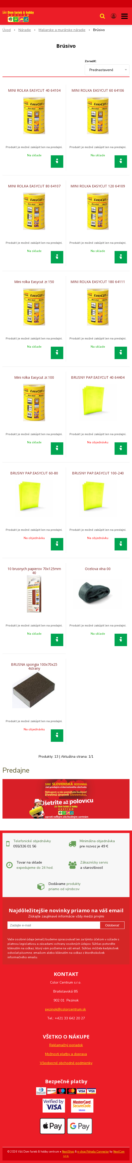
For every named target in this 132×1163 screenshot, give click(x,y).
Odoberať (112, 925)
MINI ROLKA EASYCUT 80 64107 (34, 186)
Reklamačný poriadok (66, 1045)
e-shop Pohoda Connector (93, 1152)
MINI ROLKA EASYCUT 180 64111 (97, 282)
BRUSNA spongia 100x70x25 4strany (34, 666)
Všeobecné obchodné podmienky (66, 1063)
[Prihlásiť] (113, 16)
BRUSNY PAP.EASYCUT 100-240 (98, 473)
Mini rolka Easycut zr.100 (34, 377)
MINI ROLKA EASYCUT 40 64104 (34, 90)
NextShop (68, 1152)
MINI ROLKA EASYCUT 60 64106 (97, 90)
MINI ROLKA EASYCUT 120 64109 (97, 186)
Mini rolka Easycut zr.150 (34, 282)
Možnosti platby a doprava (66, 1054)
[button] (102, 16)
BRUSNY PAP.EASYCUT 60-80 (34, 473)
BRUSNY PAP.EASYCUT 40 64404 (98, 377)
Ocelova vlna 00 (98, 569)
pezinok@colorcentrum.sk (65, 1009)
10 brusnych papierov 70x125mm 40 (34, 571)
